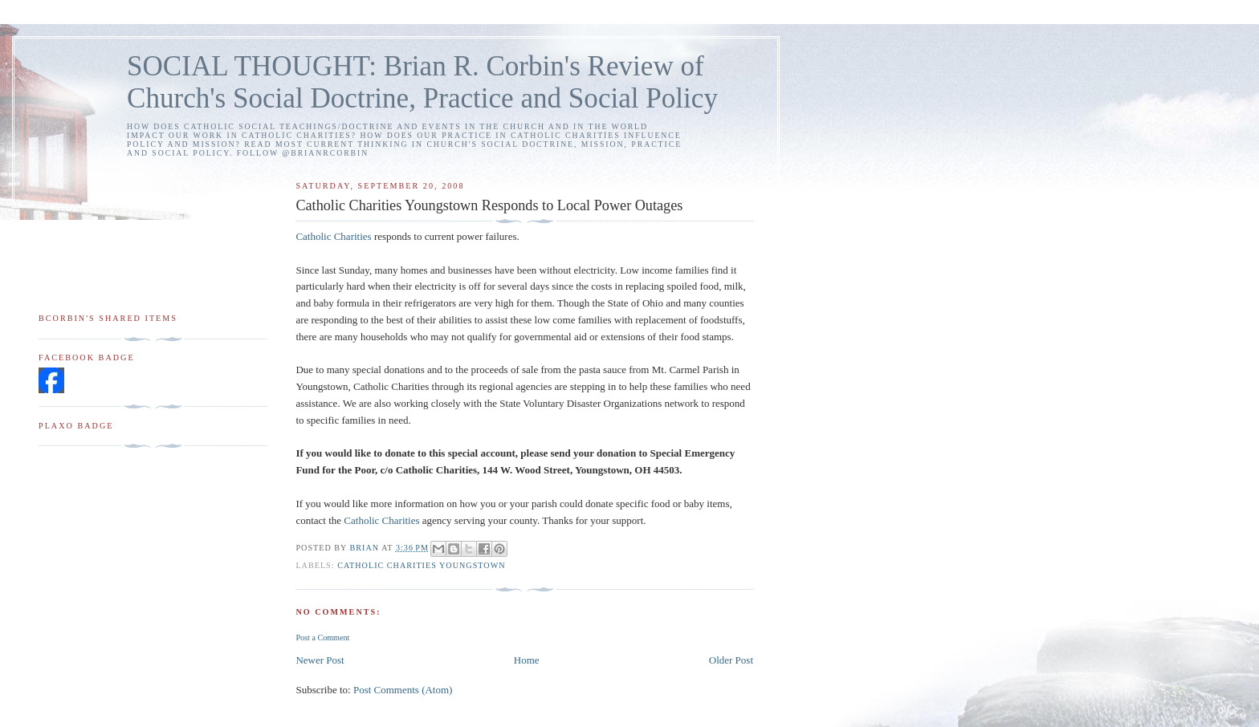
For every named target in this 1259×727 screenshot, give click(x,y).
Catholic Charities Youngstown (421, 565)
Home (527, 660)
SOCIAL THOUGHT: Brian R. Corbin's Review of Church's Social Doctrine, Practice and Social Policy (422, 82)
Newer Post (319, 660)
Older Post (731, 660)
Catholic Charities (333, 236)
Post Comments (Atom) (403, 690)
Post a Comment (322, 637)
